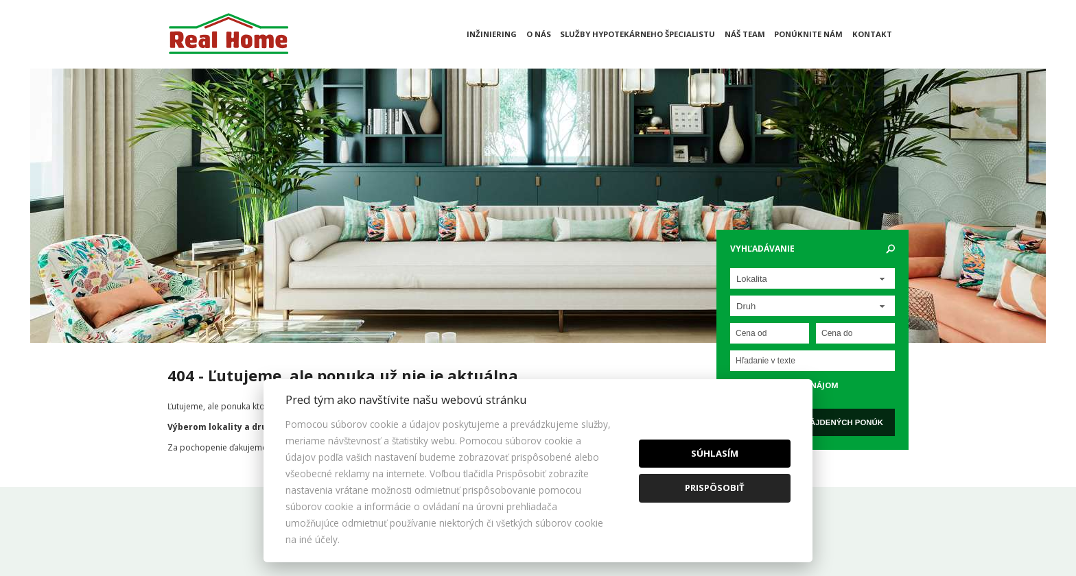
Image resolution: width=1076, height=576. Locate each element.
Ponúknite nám (808, 34)
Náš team (745, 34)
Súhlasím (714, 453)
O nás (538, 34)
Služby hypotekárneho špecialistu (637, 34)
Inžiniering (492, 34)
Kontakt (872, 34)
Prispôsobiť (715, 487)
